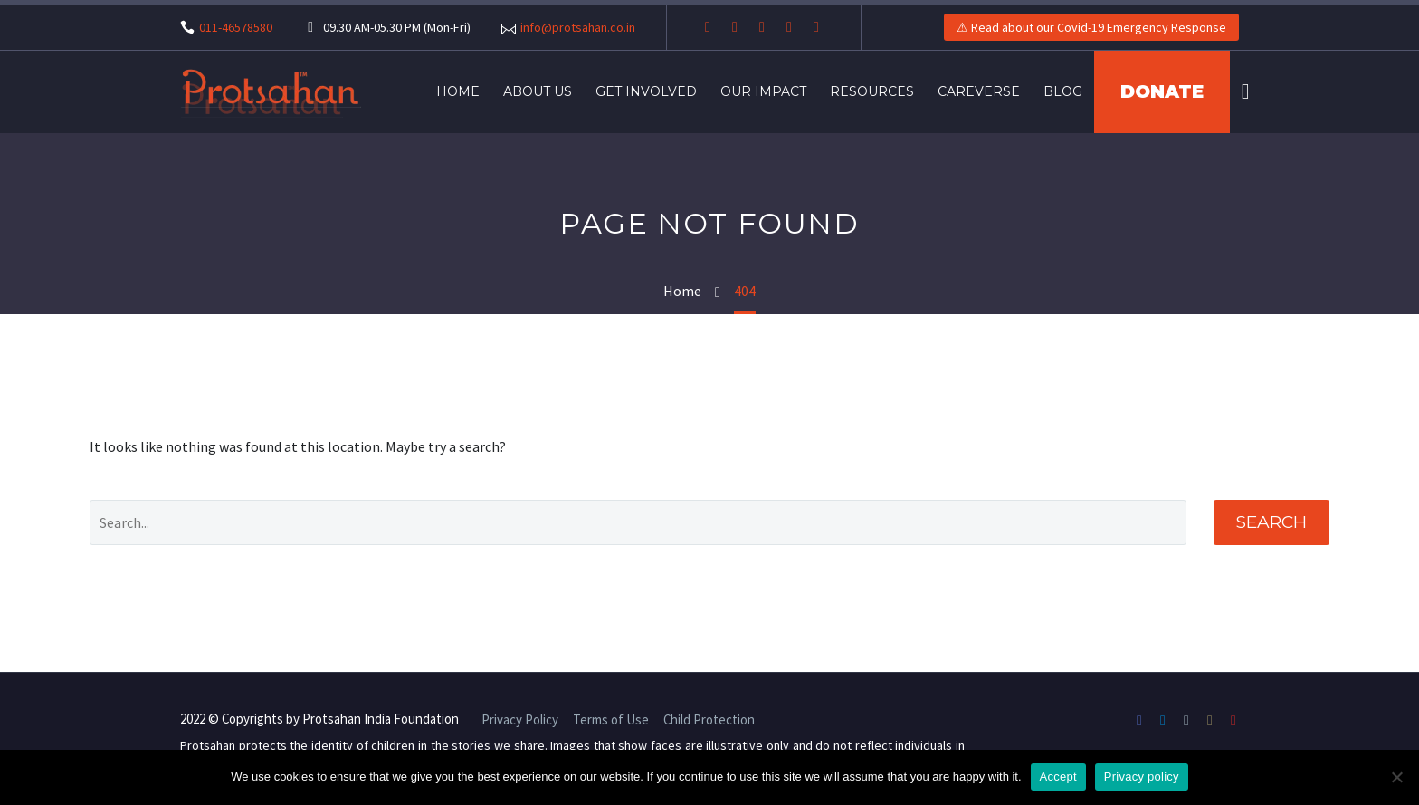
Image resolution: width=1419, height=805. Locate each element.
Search (1271, 522)
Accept (1058, 776)
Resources (872, 91)
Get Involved (646, 91)
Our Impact (763, 91)
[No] (1396, 777)
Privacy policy (1141, 776)
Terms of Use (611, 720)
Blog (1062, 91)
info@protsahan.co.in (577, 27)
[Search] (1243, 92)
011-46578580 (235, 27)
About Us (537, 91)
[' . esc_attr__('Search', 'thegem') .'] (638, 522)
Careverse (979, 91)
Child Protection (709, 720)
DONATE (1162, 91)
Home (458, 91)
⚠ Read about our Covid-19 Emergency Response (1091, 27)
